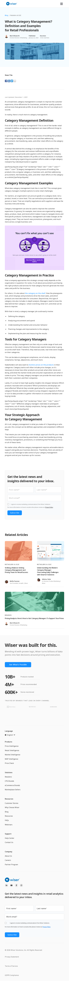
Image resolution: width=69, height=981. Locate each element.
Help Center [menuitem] (9, 838)
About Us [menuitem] (8, 856)
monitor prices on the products (41, 365)
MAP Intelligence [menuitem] (11, 759)
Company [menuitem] (8, 852)
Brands (8, 615)
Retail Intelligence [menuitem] (12, 750)
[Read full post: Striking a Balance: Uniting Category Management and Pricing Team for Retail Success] (18, 551)
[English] (10, 735)
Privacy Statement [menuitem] (12, 957)
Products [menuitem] (8, 742)
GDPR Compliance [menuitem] (12, 975)
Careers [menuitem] (8, 860)
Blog (6, 15)
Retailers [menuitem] (8, 777)
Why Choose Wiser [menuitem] (12, 807)
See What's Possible (18, 664)
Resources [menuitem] (9, 799)
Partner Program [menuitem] (11, 864)
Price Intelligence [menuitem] (11, 746)
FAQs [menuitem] (7, 820)
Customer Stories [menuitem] (11, 803)
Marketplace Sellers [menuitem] (12, 790)
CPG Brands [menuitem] (9, 781)
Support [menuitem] (8, 834)
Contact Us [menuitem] (9, 842)
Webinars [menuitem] (8, 824)
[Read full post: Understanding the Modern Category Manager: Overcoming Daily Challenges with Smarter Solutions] (50, 551)
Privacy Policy (49, 507)
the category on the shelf (35, 293)
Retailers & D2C (15, 15)
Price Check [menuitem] (9, 763)
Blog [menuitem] (6, 812)
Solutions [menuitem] (8, 772)
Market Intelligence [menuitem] (12, 755)
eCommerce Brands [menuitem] (12, 785)
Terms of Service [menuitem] (11, 966)
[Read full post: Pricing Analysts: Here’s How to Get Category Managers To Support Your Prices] (34, 601)
